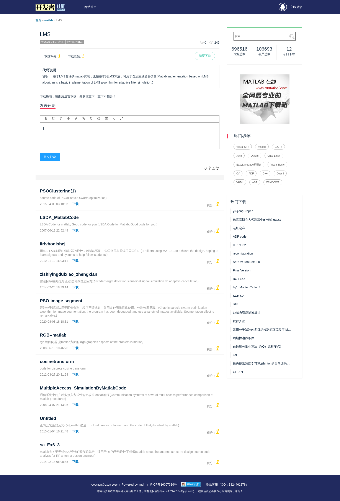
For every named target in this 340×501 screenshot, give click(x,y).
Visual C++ (242, 146)
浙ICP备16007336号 (163, 484)
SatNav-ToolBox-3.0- (247, 262)
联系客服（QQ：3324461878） (227, 484)
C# (238, 173)
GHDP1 (238, 372)
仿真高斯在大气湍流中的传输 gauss (257, 219)
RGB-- (53, 335)
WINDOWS (273, 182)
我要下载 (205, 55)
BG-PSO (239, 279)
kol (235, 355)
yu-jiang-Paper (243, 211)
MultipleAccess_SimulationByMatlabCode (83, 388)
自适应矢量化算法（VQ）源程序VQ (257, 346)
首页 (38, 20)
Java (239, 155)
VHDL (239, 182)
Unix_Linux (273, 155)
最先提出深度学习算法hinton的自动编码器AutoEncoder (262, 363)
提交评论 (50, 157)
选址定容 (239, 228)
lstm (236, 304)
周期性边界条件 (243, 338)
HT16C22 (239, 245)
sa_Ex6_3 (50, 444)
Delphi (280, 173)
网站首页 (90, 7)
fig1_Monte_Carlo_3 (246, 287)
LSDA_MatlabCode (59, 217)
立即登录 (290, 7)
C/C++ (278, 146)
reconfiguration (243, 253)
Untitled (48, 418)
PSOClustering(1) (58, 191)
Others (254, 155)
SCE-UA (238, 295)
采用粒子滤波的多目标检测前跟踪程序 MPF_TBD (262, 329)
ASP (254, 182)
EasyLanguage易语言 (249, 164)
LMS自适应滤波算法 (246, 312)
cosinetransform (57, 361)
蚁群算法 (239, 321)
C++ (265, 173)
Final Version (241, 270)
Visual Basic (277, 164)
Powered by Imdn (133, 484)
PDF (251, 173)
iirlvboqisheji (53, 243)
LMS (45, 34)
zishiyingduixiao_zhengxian (68, 274)
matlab (48, 20)
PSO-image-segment (61, 300)
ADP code (240, 236)
